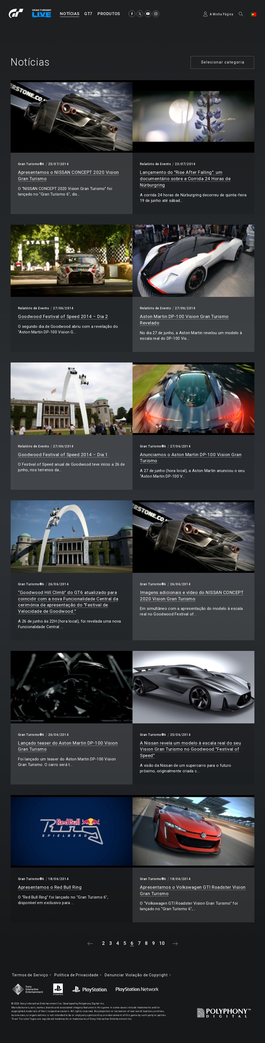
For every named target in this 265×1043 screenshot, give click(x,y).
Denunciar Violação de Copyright (136, 975)
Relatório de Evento (155, 164)
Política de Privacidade (76, 975)
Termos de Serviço (30, 975)
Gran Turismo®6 (31, 164)
